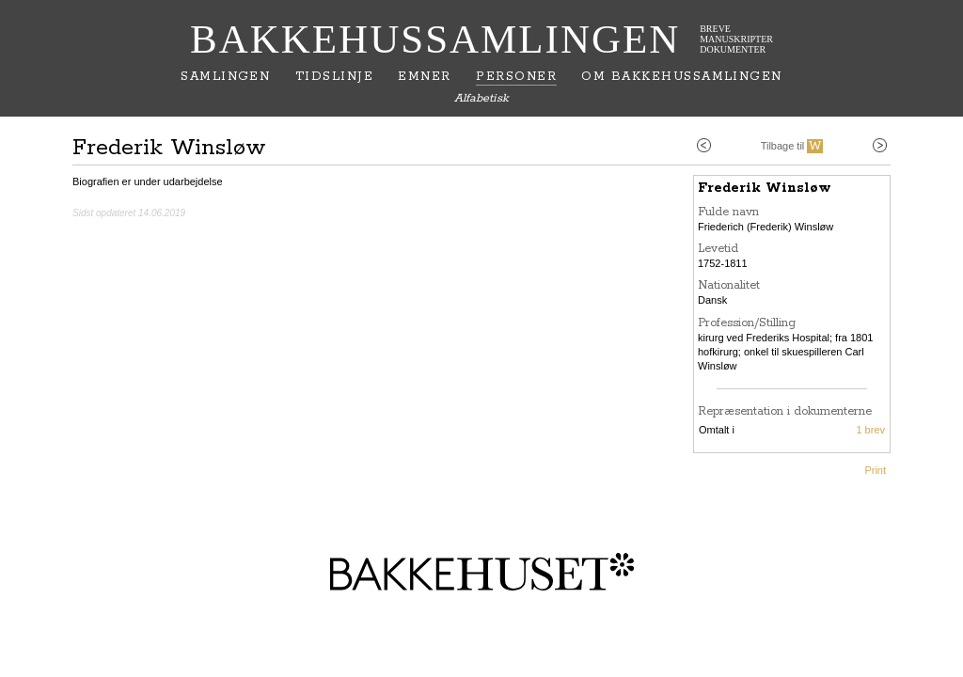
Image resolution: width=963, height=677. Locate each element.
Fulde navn (728, 212)
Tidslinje (334, 77)
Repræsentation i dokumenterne (785, 411)
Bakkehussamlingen (435, 39)
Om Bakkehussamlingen (681, 77)
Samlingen (225, 77)
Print (875, 470)
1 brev (870, 429)
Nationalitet (729, 285)
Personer (516, 77)
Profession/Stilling (747, 323)
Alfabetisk (481, 98)
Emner (424, 77)
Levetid (718, 249)
